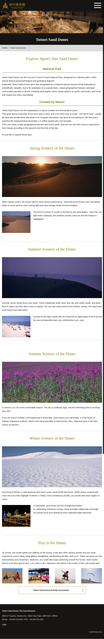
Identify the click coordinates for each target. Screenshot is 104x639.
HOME (5, 48)
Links (4, 624)
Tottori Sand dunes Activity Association (51, 590)
